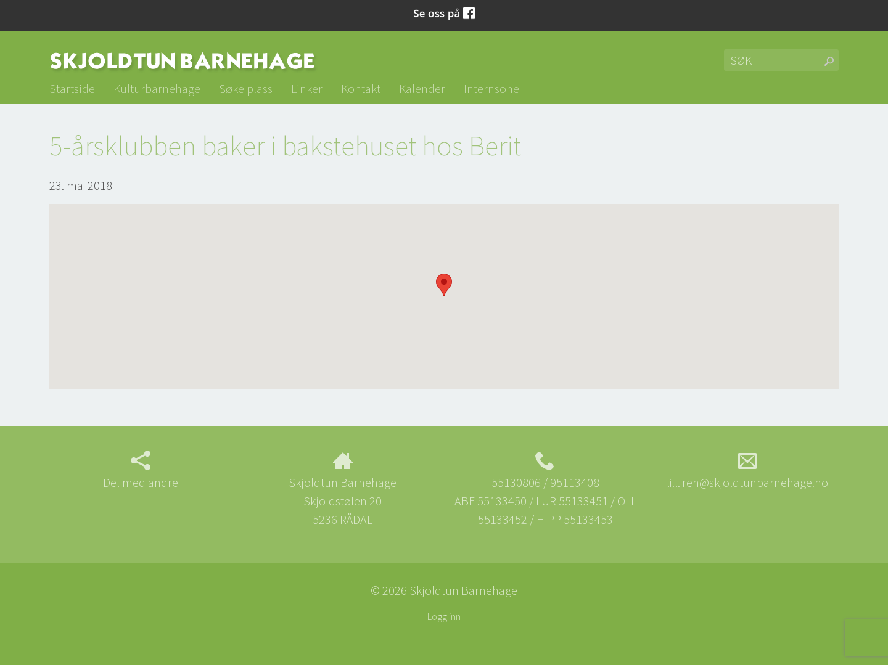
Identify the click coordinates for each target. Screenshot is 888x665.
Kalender (422, 88)
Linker (307, 88)
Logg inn (444, 616)
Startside (72, 88)
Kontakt (360, 88)
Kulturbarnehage (156, 88)
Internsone (491, 88)
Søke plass (246, 88)
